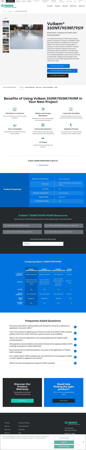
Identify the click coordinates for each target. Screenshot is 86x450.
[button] (85, 1)
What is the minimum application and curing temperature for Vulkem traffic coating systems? (38, 339)
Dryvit (23, 1)
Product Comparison (48, 87)
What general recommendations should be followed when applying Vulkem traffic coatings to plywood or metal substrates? (41, 345)
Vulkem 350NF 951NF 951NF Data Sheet (22, 226)
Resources (73, 6)
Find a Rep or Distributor (45, 1)
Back (6, 18)
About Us (81, 6)
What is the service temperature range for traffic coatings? (32, 363)
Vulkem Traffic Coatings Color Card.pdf (64, 232)
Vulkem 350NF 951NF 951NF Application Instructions (64, 226)
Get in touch (63, 400)
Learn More (22, 400)
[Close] (83, 443)
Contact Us (80, 1)
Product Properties (30, 87)
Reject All (64, 443)
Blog (75, 1)
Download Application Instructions (60, 70)
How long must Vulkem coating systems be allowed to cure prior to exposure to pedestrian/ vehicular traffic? (39, 327)
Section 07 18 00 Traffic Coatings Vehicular (22, 232)
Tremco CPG (2, 1)
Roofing (18, 1)
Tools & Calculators (62, 1)
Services (7, 426)
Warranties (69, 1)
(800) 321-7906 (70, 434)
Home (4, 11)
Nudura (29, 1)
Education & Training (53, 1)
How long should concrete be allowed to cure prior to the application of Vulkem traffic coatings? (39, 351)
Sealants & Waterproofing (10, 1)
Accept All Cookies (64, 447)
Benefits (21, 87)
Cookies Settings (64, 439)
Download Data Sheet (57, 65)
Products (50, 6)
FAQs (56, 87)
